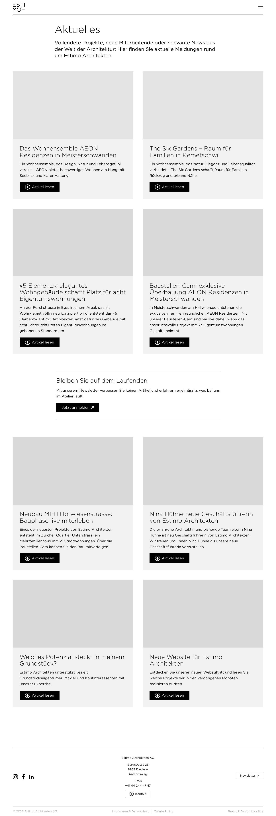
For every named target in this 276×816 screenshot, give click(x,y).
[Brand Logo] (19, 7)
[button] (138, 794)
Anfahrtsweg (138, 774)
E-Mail (138, 781)
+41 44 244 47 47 (138, 785)
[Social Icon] (15, 776)
